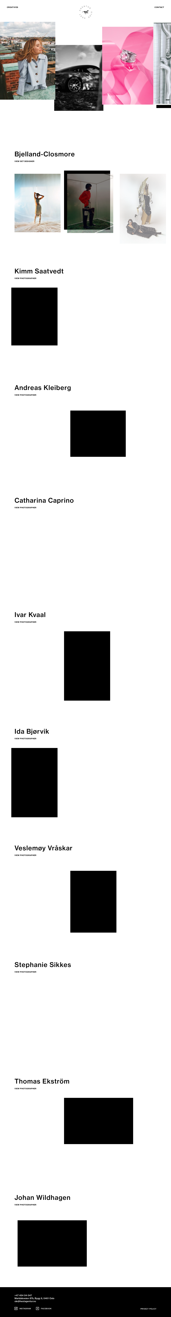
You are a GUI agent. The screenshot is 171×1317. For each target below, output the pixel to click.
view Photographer (25, 278)
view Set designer (24, 161)
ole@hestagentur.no (25, 1301)
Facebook (44, 1308)
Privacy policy (148, 1309)
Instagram (23, 1308)
